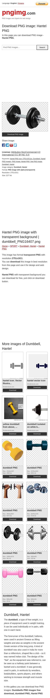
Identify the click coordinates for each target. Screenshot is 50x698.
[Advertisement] (25, 77)
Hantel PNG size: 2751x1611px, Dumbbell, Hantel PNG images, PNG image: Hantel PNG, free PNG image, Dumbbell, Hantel (23, 161)
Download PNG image (15, 134)
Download (12, 390)
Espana (21, 3)
